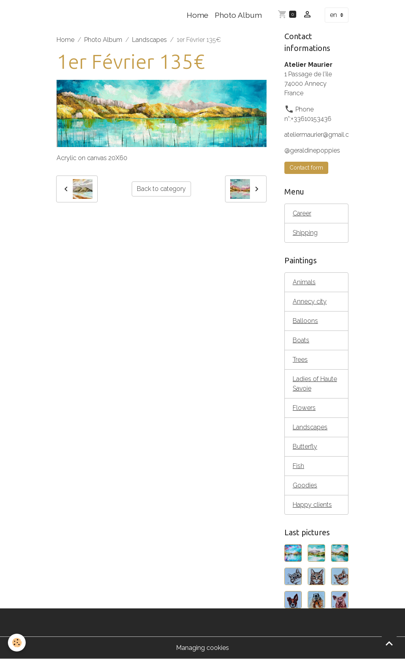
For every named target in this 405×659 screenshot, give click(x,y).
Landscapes (149, 39)
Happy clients (312, 504)
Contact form (306, 167)
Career (302, 213)
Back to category (161, 189)
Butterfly (305, 446)
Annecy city (310, 301)
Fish (298, 466)
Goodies (305, 485)
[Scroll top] (389, 643)
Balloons (305, 321)
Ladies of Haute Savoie (315, 383)
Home (197, 15)
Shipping (305, 232)
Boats (301, 340)
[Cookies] (17, 642)
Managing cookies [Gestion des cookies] (202, 647)
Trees (300, 359)
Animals (304, 282)
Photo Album (238, 15)
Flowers (304, 408)
